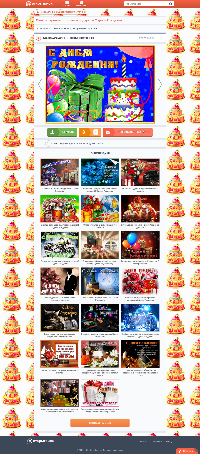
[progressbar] (159, 38)
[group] (100, 38)
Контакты (144, 441)
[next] (160, 84)
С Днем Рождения (59, 28)
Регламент (157, 441)
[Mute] (152, 38)
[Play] (38, 38)
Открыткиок (42, 28)
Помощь (169, 441)
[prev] (40, 84)
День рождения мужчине (84, 28)
